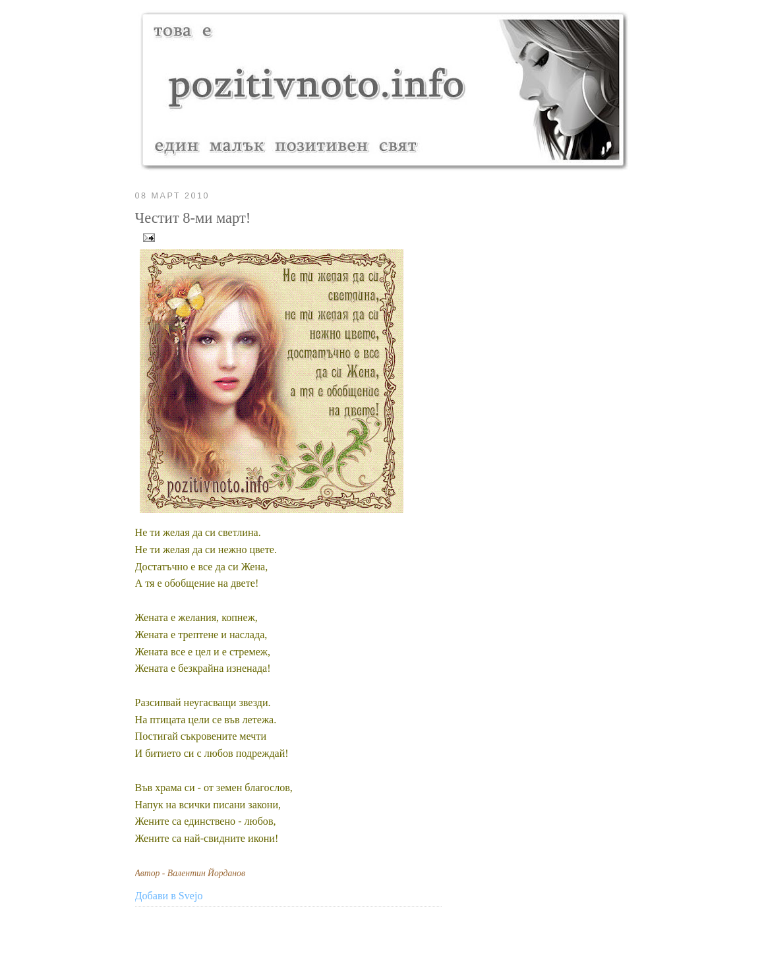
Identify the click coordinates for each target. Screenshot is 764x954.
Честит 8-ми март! (193, 218)
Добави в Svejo (169, 895)
